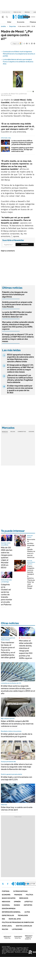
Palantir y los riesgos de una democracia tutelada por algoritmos (14, 294)
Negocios (6, 902)
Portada (5, 891)
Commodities (22, 431)
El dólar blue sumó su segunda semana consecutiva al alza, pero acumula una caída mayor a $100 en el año (18, 690)
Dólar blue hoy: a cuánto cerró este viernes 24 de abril (16, 808)
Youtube (23, 884)
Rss (3, 919)
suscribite (26, 16)
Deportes (12, 26)
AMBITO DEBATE (28, 937)
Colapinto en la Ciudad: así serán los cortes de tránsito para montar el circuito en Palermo (6, 594)
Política (29, 895)
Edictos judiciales (24, 926)
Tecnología (23, 915)
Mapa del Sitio (15, 919)
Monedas (5, 431)
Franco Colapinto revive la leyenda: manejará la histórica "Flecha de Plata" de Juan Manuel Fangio (31, 577)
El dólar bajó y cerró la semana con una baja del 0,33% (16, 778)
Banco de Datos (8, 898)
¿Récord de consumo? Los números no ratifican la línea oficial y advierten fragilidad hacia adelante (20, 379)
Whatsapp (28, 884)
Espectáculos (8, 915)
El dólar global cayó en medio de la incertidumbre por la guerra (16, 735)
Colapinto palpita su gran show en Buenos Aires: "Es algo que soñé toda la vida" (22, 149)
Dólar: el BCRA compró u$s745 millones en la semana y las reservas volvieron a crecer (17, 723)
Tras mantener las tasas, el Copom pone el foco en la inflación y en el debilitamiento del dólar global (8, 650)
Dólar (9, 22)
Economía (20, 22)
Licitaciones (17, 929)
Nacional (6, 905)
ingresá (33, 16)
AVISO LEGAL (7, 926)
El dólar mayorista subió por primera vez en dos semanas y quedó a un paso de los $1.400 (20, 389)
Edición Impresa (8, 909)
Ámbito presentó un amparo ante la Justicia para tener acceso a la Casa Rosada (17, 304)
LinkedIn (17, 884)
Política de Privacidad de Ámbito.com (18, 922)
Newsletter (30, 884)
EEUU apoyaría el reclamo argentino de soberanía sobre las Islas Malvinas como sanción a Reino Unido (20, 358)
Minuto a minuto (26, 638)
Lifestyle (28, 902)
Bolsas (12, 431)
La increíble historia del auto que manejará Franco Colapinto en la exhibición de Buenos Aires (18, 61)
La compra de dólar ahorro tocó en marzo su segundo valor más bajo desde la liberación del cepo (16, 766)
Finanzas (18, 895)
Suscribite (24, 244)
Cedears (31, 431)
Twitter (3, 884)
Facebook (7, 884)
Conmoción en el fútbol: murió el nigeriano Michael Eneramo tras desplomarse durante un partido (19, 54)
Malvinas (27, 12)
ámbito (3, 26)
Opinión (17, 902)
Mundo (17, 905)
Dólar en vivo (17, 12)
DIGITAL (7, 937)
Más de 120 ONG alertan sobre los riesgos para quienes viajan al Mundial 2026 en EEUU (6, 557)
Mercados (23, 898)
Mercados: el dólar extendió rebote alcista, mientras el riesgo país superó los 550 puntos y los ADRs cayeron (18, 325)
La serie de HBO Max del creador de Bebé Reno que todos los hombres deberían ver (17, 314)
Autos (27, 912)
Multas (5, 929)
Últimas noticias (20, 891)
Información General (11, 912)
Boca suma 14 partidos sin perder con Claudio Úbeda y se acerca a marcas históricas (31, 548)
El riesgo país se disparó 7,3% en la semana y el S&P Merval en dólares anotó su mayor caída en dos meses (18, 338)
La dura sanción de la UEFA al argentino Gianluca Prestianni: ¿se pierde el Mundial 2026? (22, 142)
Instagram (12, 884)
